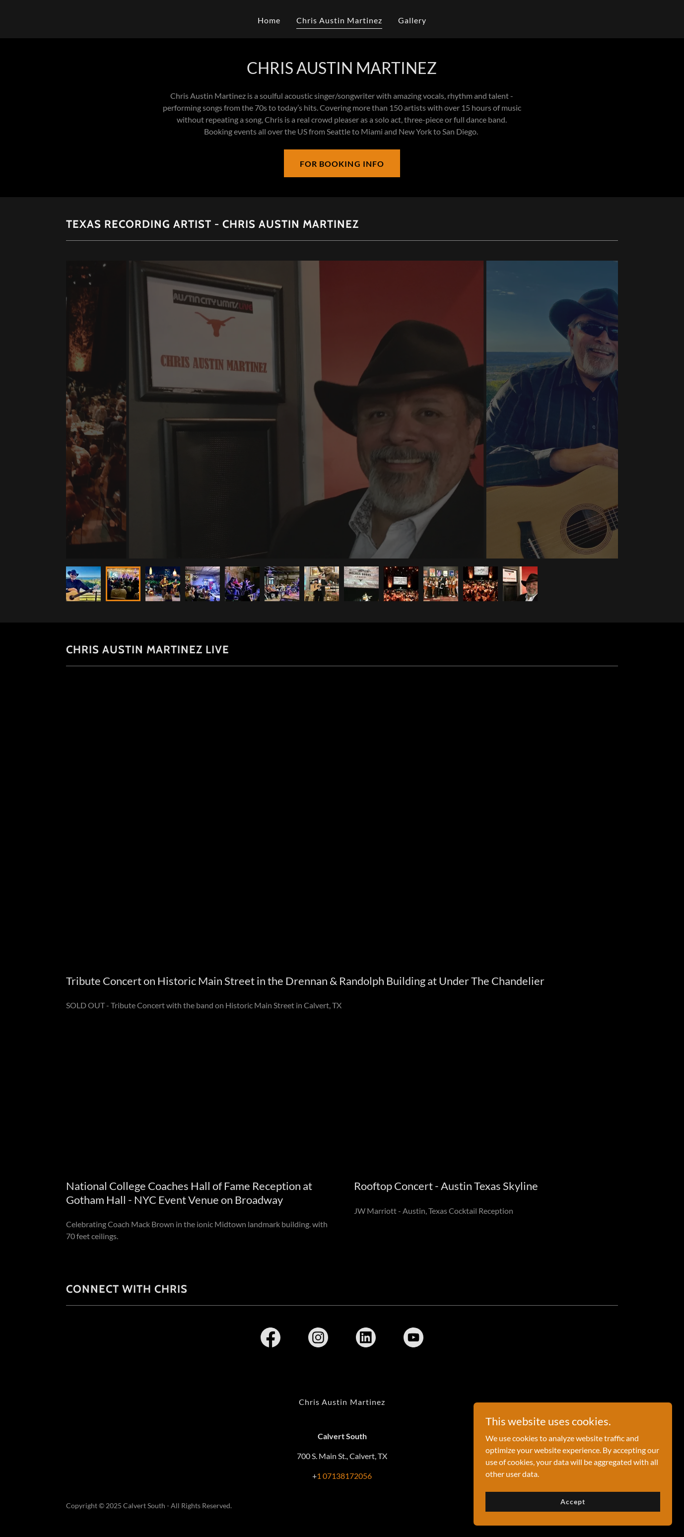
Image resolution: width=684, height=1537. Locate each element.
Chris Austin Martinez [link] (339, 20)
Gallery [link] (412, 20)
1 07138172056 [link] (344, 1475)
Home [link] (269, 20)
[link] (270, 1339)
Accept (572, 1501)
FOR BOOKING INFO (342, 163)
